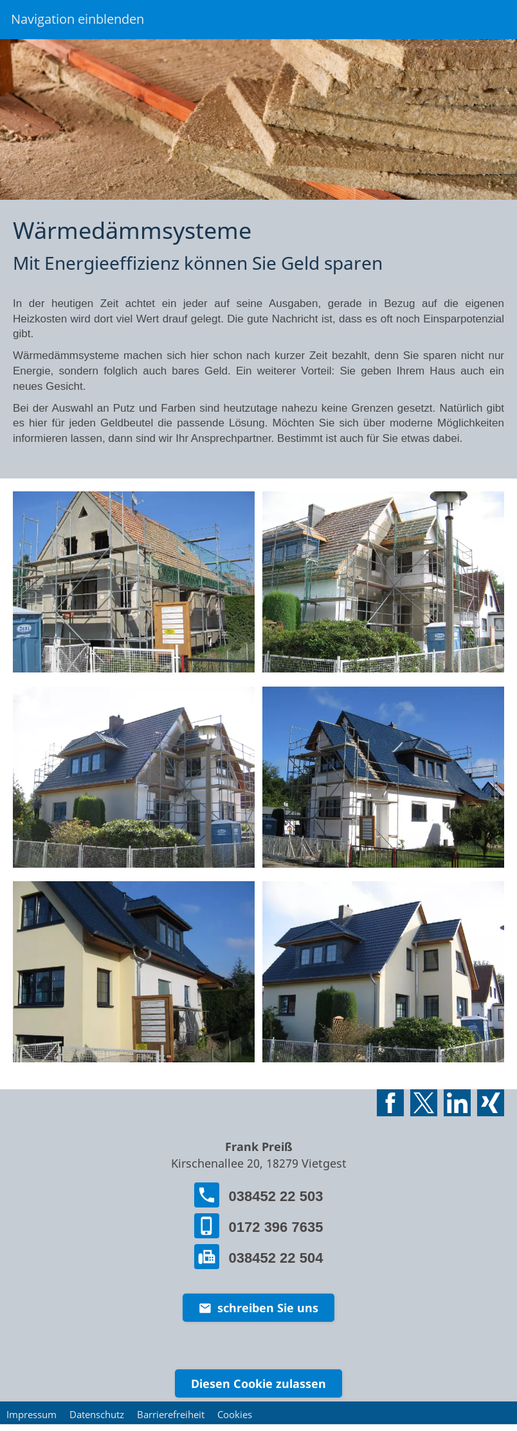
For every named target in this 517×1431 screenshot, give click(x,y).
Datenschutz (96, 1414)
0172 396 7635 (258, 1224)
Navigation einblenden (77, 19)
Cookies (234, 1414)
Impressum (31, 1414)
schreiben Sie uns (258, 1307)
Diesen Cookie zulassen (258, 1383)
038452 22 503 (258, 1193)
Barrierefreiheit (170, 1414)
